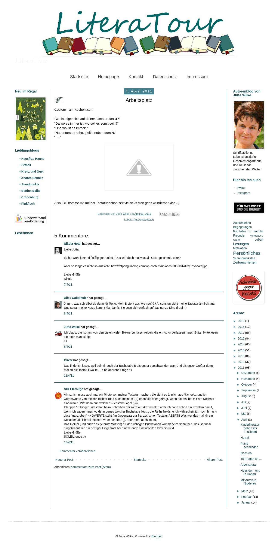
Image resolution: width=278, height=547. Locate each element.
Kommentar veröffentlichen (77, 451)
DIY (250, 231)
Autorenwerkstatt (143, 219)
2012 (241, 362)
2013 (241, 356)
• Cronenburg (28, 197)
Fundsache (256, 235)
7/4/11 (68, 284)
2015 (241, 344)
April (244, 419)
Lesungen (241, 244)
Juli (244, 402)
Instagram (243, 193)
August (246, 396)
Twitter (241, 187)
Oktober (247, 384)
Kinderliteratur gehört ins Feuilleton (250, 428)
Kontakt (136, 76)
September (249, 390)
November (248, 378)
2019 (241, 321)
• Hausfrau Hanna (31, 158)
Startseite (79, 76)
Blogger (156, 536)
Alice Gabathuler (76, 298)
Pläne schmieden (249, 445)
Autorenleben (242, 223)
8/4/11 (68, 313)
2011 (241, 367)
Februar (247, 496)
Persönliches (246, 253)
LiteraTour (31, 61)
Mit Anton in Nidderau (248, 481)
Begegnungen (242, 227)
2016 (241, 338)
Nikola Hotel (72, 243)
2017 (241, 332)
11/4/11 (69, 375)
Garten (237, 239)
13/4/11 (69, 442)
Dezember (248, 372)
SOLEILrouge (73, 389)
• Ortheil (25, 165)
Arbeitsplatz (248, 464)
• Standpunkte (29, 184)
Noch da (246, 453)
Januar (246, 502)
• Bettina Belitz (29, 190)
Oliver (68, 360)
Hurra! (245, 437)
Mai (244, 413)
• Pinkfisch (27, 203)
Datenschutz (165, 76)
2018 (241, 326)
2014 (241, 350)
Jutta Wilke (72, 327)
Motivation (240, 248)
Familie (258, 231)
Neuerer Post (64, 459)
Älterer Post (215, 459)
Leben (259, 239)
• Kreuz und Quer (31, 171)
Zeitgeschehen (245, 262)
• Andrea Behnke (31, 178)
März (245, 491)
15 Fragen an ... (251, 459)
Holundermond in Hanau (250, 472)
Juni (244, 408)
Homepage (108, 76)
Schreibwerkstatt (244, 258)
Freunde (238, 235)
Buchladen (239, 231)
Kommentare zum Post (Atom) (91, 467)
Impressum (197, 76)
